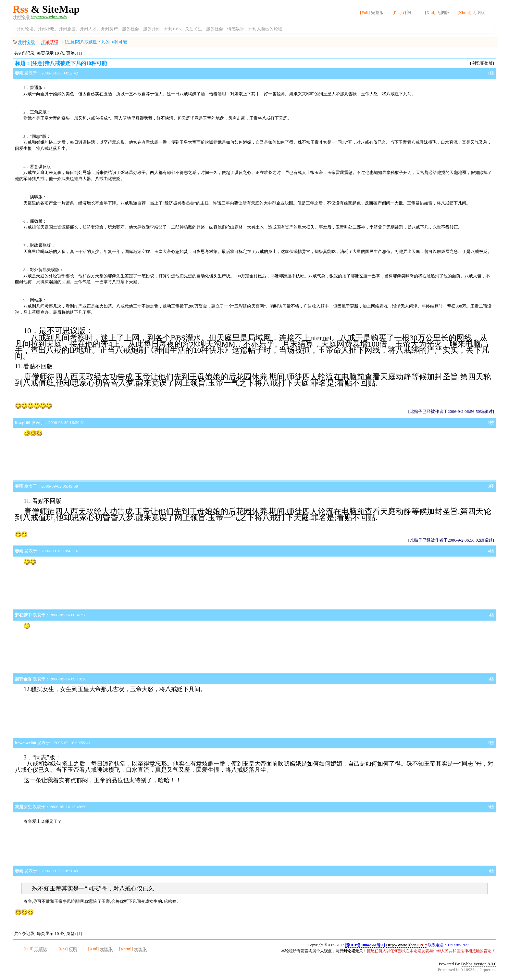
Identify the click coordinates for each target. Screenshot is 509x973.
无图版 (443, 12)
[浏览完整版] (482, 63)
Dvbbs (466, 963)
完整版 (377, 12)
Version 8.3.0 (484, 963)
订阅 (407, 12)
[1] (79, 53)
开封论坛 (21, 16)
